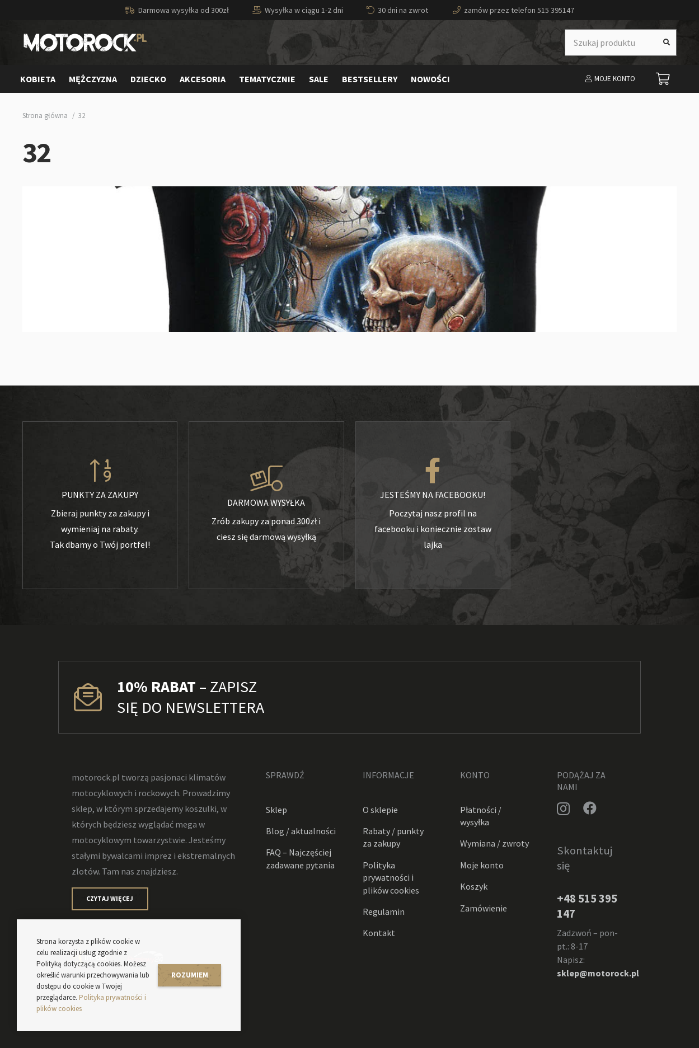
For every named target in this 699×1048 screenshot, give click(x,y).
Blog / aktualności (301, 830)
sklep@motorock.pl (598, 973)
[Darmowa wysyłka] (266, 479)
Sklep (276, 809)
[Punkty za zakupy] (100, 471)
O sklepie (380, 809)
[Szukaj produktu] (621, 42)
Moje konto (482, 865)
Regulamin (384, 911)
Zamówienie (483, 908)
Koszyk (473, 886)
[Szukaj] (666, 42)
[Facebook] (590, 808)
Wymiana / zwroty (494, 843)
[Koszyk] (663, 79)
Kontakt (379, 932)
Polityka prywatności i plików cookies (391, 877)
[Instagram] (563, 808)
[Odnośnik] (85, 42)
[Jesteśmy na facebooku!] (433, 471)
